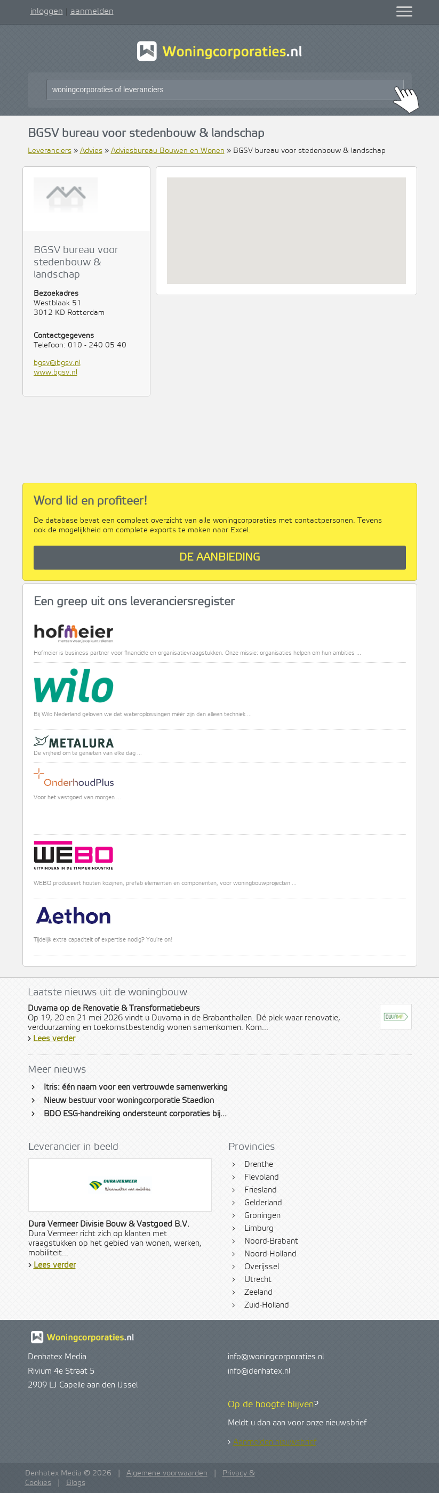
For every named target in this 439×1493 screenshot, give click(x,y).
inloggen (46, 11)
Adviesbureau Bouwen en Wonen (168, 151)
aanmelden (92, 11)
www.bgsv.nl (55, 372)
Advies (91, 151)
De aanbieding (219, 557)
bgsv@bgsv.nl (57, 363)
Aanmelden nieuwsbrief (274, 1442)
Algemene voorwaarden (166, 1473)
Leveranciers (49, 151)
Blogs (75, 1483)
